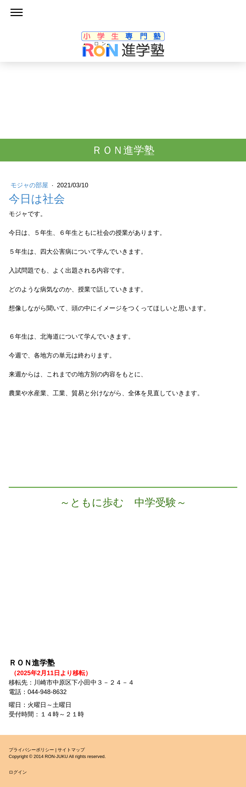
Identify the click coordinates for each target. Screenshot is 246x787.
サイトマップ (71, 749)
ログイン (18, 772)
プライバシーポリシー (31, 749)
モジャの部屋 (30, 185)
